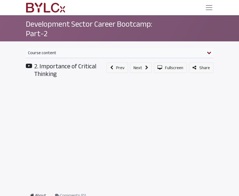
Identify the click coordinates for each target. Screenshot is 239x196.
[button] (117, 68)
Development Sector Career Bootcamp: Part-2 (89, 29)
